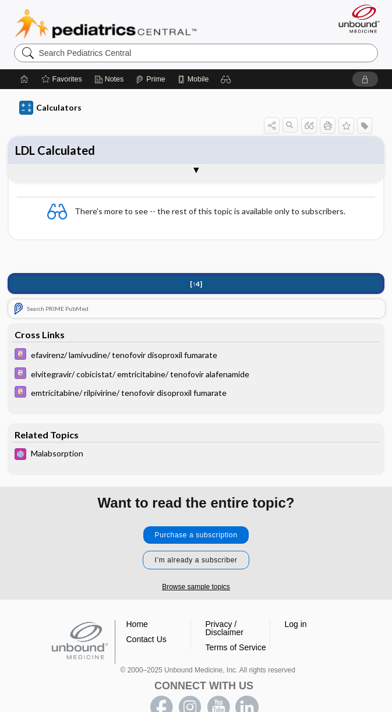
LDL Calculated (55, 150)
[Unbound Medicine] (355, 18)
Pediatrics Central (105, 24)
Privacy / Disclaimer (224, 628)
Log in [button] (296, 624)
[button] (226, 79)
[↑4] (196, 283)
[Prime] (150, 79)
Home (137, 624)
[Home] (24, 79)
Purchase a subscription (196, 535)
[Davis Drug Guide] (196, 355)
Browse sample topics (196, 587)
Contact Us (146, 639)
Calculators (50, 108)
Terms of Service (236, 647)
